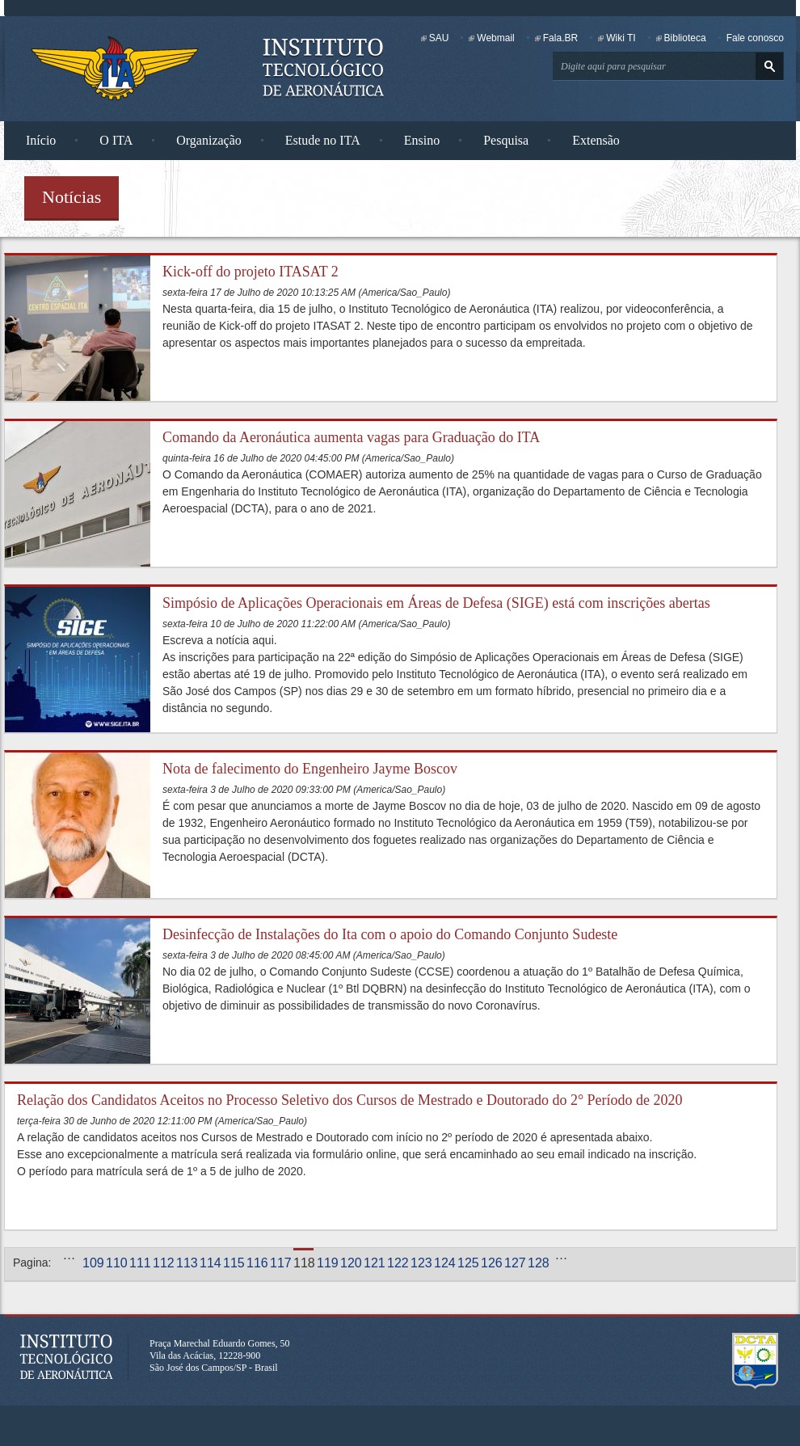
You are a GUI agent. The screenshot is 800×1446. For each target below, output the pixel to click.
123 (421, 1263)
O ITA (116, 140)
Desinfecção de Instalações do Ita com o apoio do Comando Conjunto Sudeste (389, 934)
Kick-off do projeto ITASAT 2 (250, 271)
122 (397, 1263)
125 (467, 1263)
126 (491, 1263)
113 (186, 1263)
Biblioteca (685, 38)
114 (210, 1263)
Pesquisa (505, 140)
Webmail (495, 38)
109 (92, 1263)
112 (163, 1263)
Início (41, 140)
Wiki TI (620, 38)
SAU (439, 38)
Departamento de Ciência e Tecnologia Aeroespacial (755, 1361)
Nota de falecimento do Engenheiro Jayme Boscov (309, 769)
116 (256, 1263)
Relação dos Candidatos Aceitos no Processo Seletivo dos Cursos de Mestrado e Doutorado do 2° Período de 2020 (350, 1100)
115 (233, 1263)
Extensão (596, 140)
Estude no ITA (322, 140)
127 (514, 1263)
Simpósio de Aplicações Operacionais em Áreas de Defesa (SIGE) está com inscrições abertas (436, 603)
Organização (209, 140)
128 (538, 1263)
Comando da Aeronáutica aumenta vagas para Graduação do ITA (351, 437)
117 (280, 1263)
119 (327, 1263)
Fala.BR (560, 38)
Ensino (422, 140)
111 (139, 1263)
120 (350, 1263)
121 (374, 1263)
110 (116, 1263)
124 (444, 1263)
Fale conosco (755, 38)
